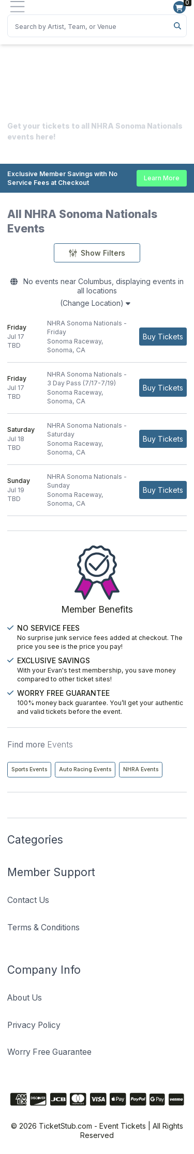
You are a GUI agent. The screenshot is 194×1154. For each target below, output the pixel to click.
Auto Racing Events (85, 769)
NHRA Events (140, 769)
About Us (24, 998)
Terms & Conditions (43, 927)
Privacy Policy (34, 1025)
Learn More (162, 178)
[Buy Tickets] (163, 337)
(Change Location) (95, 303)
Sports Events (29, 769)
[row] (97, 337)
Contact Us (28, 900)
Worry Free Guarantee (49, 1052)
